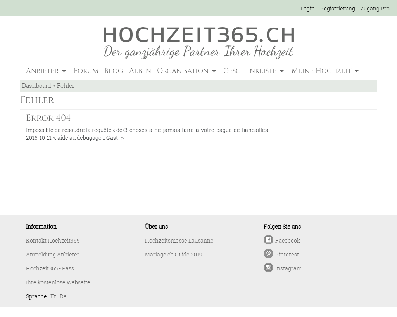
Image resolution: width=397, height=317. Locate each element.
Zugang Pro (375, 8)
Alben (140, 71)
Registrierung (337, 8)
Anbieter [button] (43, 71)
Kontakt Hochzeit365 (52, 240)
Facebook (287, 240)
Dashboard (36, 85)
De (63, 296)
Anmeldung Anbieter (52, 254)
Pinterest (287, 254)
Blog (113, 71)
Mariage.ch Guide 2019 (173, 254)
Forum (86, 71)
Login (307, 8)
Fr (53, 296)
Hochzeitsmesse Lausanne (179, 240)
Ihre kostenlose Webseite (58, 282)
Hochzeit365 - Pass (50, 268)
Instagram (288, 268)
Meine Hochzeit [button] (322, 71)
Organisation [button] (184, 71)
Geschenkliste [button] (250, 71)
